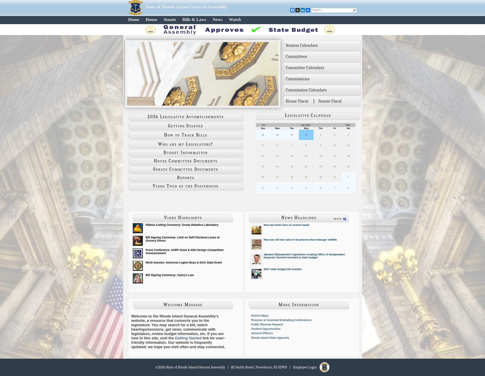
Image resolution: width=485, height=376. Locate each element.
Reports (185, 177)
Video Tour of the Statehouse (186, 186)
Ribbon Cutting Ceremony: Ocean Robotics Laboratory (182, 224)
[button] (354, 10)
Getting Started (185, 125)
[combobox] (332, 10)
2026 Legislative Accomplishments (186, 116)
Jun (263, 125)
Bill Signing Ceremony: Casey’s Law (170, 275)
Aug (348, 125)
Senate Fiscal (330, 101)
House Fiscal (297, 101)
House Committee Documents (186, 161)
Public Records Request (267, 324)
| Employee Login (309, 367)
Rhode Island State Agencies (270, 337)
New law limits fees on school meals (287, 224)
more (338, 218)
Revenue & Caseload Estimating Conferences (281, 320)
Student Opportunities (266, 328)
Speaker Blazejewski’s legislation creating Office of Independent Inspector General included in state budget (304, 256)
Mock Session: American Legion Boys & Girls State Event (184, 262)
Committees (296, 56)
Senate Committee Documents (185, 169)
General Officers (262, 333)
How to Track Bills (185, 135)
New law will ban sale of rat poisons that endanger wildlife (300, 239)
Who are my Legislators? (185, 144)
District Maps (260, 315)
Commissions (298, 78)
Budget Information (186, 152)
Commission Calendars (306, 90)
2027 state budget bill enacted (283, 269)
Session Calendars (302, 45)
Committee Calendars (305, 67)
